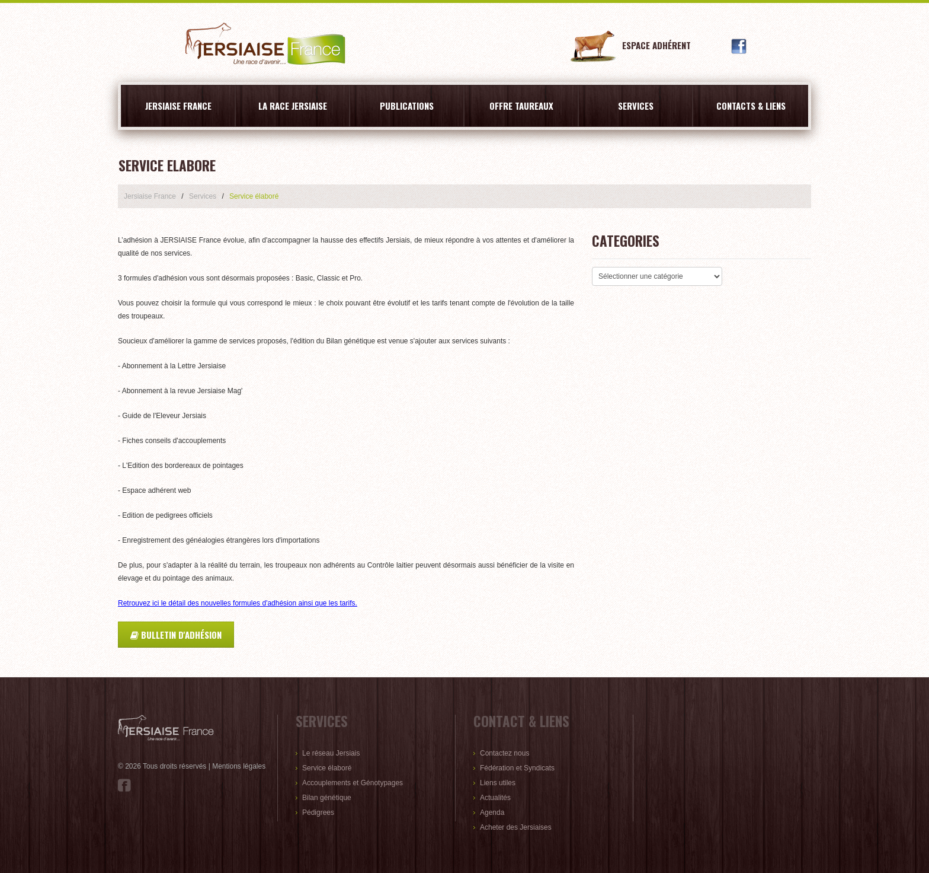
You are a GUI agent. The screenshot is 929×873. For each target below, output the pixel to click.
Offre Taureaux (521, 105)
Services (635, 105)
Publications (407, 105)
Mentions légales (238, 766)
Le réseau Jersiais (331, 753)
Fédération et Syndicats (517, 768)
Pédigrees (318, 812)
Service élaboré (326, 768)
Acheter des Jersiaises (516, 827)
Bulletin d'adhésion (176, 634)
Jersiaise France (178, 105)
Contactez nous (504, 753)
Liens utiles (497, 783)
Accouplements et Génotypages (352, 783)
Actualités (495, 798)
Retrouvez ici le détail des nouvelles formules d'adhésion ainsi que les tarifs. (237, 603)
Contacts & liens (751, 105)
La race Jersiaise (292, 105)
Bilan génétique (326, 798)
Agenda (492, 812)
